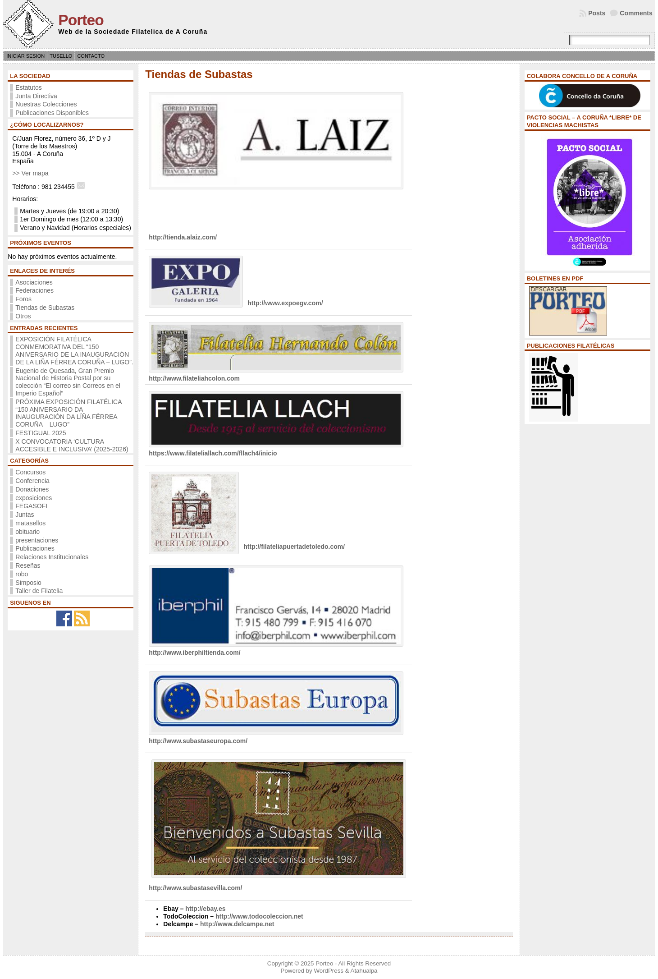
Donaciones (32, 489)
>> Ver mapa (30, 173)
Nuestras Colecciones (46, 104)
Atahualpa (364, 970)
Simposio (28, 582)
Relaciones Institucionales (51, 557)
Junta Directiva (36, 96)
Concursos (30, 472)
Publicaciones (34, 548)
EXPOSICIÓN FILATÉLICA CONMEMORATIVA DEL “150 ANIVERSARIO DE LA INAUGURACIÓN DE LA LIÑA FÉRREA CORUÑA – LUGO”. (74, 350)
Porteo (80, 20)
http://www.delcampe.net (237, 924)
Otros (23, 316)
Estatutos (28, 87)
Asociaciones (34, 282)
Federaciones (34, 290)
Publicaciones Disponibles (52, 112)
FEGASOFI (31, 506)
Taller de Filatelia (39, 590)
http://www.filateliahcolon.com (194, 378)
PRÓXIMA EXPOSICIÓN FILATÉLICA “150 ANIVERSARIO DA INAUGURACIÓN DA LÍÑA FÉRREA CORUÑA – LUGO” (68, 413)
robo (21, 574)
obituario (27, 531)
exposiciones (33, 497)
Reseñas (27, 565)
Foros (23, 299)
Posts (596, 13)
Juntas (24, 514)
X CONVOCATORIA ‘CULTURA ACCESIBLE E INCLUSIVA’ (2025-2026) (71, 445)
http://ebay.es (205, 908)
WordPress (328, 970)
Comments (636, 13)
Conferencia (32, 480)
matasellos (30, 523)
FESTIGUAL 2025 (40, 433)
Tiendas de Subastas (44, 307)
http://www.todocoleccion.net (259, 916)
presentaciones (36, 540)
